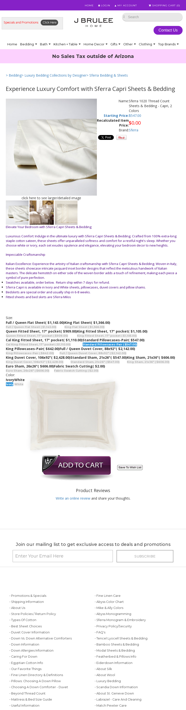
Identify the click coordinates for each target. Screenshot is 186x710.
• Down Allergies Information (31, 650)
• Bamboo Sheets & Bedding (117, 644)
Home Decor (96, 44)
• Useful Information (24, 705)
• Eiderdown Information (113, 663)
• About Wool (105, 675)
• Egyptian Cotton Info (26, 663)
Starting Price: (116, 115)
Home (88, 5)
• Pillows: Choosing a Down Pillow (35, 681)
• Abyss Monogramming (113, 614)
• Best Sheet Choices (25, 626)
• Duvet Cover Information (29, 632)
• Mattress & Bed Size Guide (30, 699)
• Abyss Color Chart (109, 602)
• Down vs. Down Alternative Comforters (40, 638)
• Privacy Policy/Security (113, 626)
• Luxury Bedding (108, 681)
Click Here (49, 22)
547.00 (136, 115)
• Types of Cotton (22, 620)
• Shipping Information (26, 602)
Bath (45, 44)
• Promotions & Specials (27, 596)
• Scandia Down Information (116, 687)
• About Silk (103, 669)
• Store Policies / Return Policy (32, 614)
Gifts (115, 44)
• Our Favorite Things (25, 669)
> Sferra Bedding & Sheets (107, 75)
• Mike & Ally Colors (109, 608)
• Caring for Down (23, 656)
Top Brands (168, 44)
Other (129, 44)
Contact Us (168, 30)
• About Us (17, 608)
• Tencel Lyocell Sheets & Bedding (121, 638)
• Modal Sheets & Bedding (115, 650)
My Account (125, 5)
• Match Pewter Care (111, 705)
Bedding (28, 44)
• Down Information (24, 644)
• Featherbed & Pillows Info (115, 656)
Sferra (133, 130)
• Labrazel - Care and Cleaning (118, 699)
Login (104, 5)
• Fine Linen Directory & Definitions (36, 675)
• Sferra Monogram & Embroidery (120, 620)
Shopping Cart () (164, 5)
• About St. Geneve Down (114, 693)
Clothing (147, 44)
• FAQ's (100, 632)
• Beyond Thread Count (27, 693)
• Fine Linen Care (108, 596)
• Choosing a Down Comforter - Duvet (38, 687)
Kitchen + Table (67, 44)
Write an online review (73, 498)
